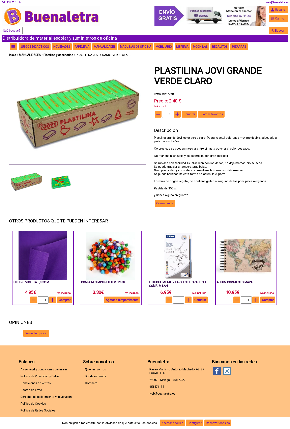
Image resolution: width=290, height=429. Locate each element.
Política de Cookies (33, 403)
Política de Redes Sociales (38, 410)
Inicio (12, 55)
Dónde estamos (95, 376)
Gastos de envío (31, 390)
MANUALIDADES (30, 55)
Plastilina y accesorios (59, 55)
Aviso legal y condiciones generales (44, 369)
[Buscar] (144, 30)
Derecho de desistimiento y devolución (46, 397)
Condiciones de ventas (36, 383)
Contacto (91, 383)
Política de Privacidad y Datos (40, 376)
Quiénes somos (95, 369)
